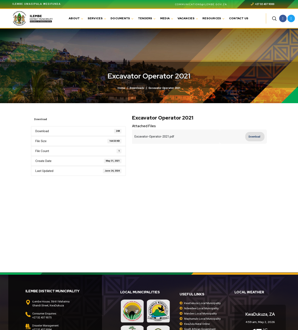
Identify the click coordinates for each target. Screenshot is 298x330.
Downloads (137, 87)
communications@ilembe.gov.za (198, 4)
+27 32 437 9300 (262, 4)
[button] (274, 18)
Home (121, 87)
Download (40, 119)
